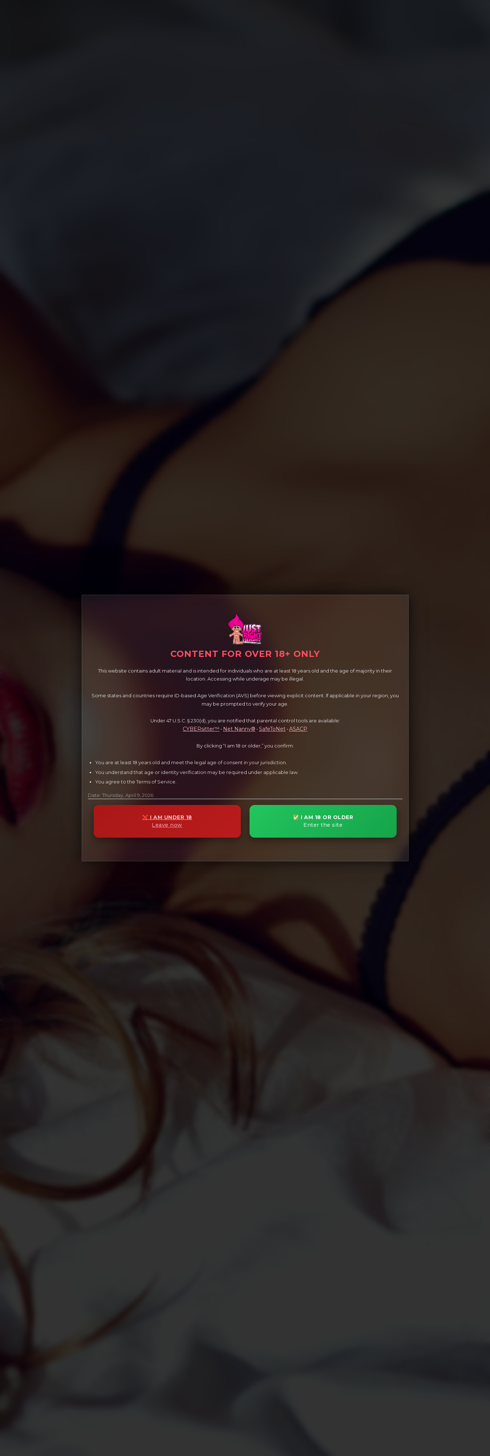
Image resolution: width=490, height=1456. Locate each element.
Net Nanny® (239, 729)
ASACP (298, 729)
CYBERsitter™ (201, 729)
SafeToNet (272, 729)
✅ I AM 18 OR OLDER (323, 821)
